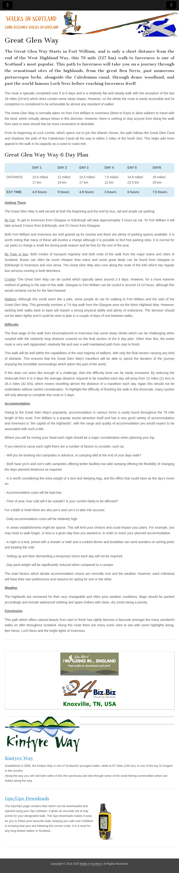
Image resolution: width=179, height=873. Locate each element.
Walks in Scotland (91, 864)
